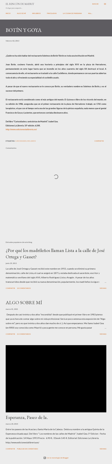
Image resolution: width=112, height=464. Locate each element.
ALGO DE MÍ (21, 13)
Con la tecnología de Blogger (56, 458)
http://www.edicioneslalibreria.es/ (21, 129)
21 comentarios (24, 334)
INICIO (8, 13)
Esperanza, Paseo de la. (27, 417)
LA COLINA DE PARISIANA (72, 13)
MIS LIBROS (36, 13)
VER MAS (103, 288)
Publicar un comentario (27, 449)
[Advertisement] (56, 222)
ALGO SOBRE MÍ (24, 302)
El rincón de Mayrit (20, 4)
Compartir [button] (99, 141)
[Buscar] (95, 4)
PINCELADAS (52, 13)
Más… (90, 13)
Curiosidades (21, 141)
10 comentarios (24, 288)
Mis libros (31, 141)
